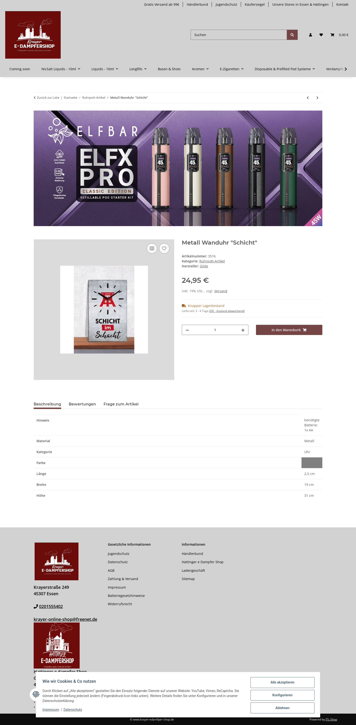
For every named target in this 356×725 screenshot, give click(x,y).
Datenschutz (74, 710)
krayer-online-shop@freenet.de (65, 619)
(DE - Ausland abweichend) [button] (227, 311)
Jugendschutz (226, 4)
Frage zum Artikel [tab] (121, 404)
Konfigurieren (281, 696)
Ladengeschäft (193, 570)
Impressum (52, 710)
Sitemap (188, 578)
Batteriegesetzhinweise (126, 595)
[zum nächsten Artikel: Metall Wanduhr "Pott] (317, 98)
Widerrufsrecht (120, 604)
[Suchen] (239, 35)
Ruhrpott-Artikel (212, 261)
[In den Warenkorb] (37, 236)
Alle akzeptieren (281, 683)
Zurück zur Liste (48, 97)
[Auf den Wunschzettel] (164, 248)
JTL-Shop (331, 719)
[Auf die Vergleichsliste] (152, 248)
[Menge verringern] (187, 330)
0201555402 (51, 606)
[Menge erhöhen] (243, 330)
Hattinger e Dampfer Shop (203, 562)
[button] (310, 35)
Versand (220, 291)
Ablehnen (281, 708)
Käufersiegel (255, 4)
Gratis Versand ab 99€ (161, 4)
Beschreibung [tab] (47, 404)
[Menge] (215, 330)
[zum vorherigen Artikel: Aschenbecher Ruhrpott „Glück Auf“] (308, 98)
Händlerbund (197, 4)
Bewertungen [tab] (82, 404)
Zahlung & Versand (123, 578)
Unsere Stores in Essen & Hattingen (300, 4)
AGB (111, 570)
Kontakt (342, 4)
